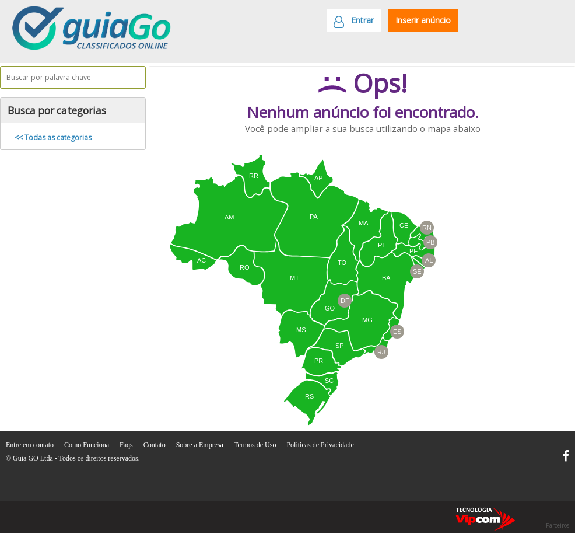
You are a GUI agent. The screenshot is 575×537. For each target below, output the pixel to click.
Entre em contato (30, 445)
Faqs (127, 445)
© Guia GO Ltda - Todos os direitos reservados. (73, 458)
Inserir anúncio (423, 20)
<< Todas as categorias (53, 137)
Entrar (354, 23)
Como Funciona (87, 445)
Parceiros (557, 525)
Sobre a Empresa (200, 445)
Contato (155, 445)
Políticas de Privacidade (319, 445)
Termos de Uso (256, 445)
